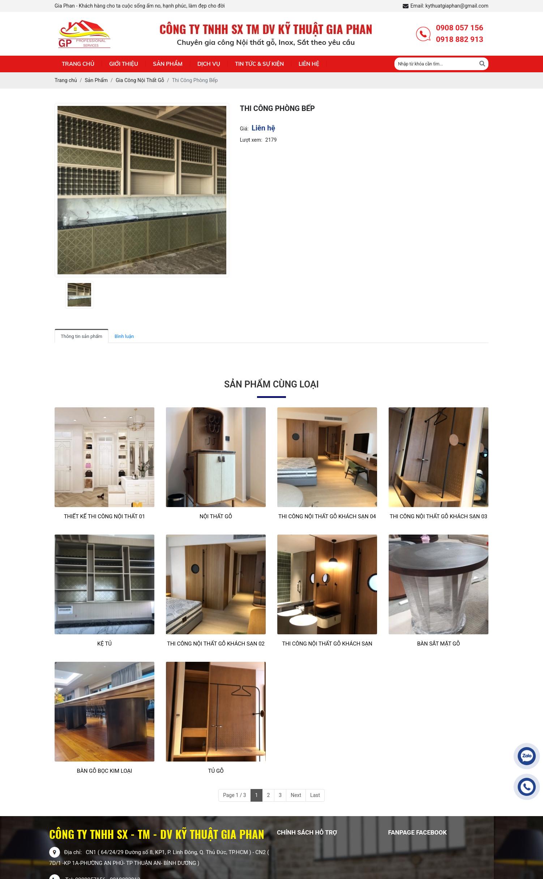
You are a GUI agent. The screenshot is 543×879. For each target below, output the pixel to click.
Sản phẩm (168, 63)
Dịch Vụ (208, 63)
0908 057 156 (459, 27)
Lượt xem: (251, 140)
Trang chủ (78, 63)
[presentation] (59, 295)
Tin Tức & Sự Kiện (259, 63)
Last (315, 795)
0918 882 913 (459, 39)
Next (296, 795)
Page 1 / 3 (234, 795)
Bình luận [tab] (124, 336)
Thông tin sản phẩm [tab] (81, 336)
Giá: (244, 129)
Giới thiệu (123, 63)
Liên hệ (309, 63)
